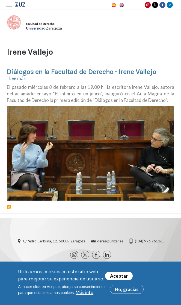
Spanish (113, 5)
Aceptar (119, 276)
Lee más (17, 78)
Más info (84, 292)
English (121, 5)
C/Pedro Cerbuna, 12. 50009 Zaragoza (54, 241)
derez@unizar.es (110, 241)
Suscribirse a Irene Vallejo (9, 207)
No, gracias (126, 289)
